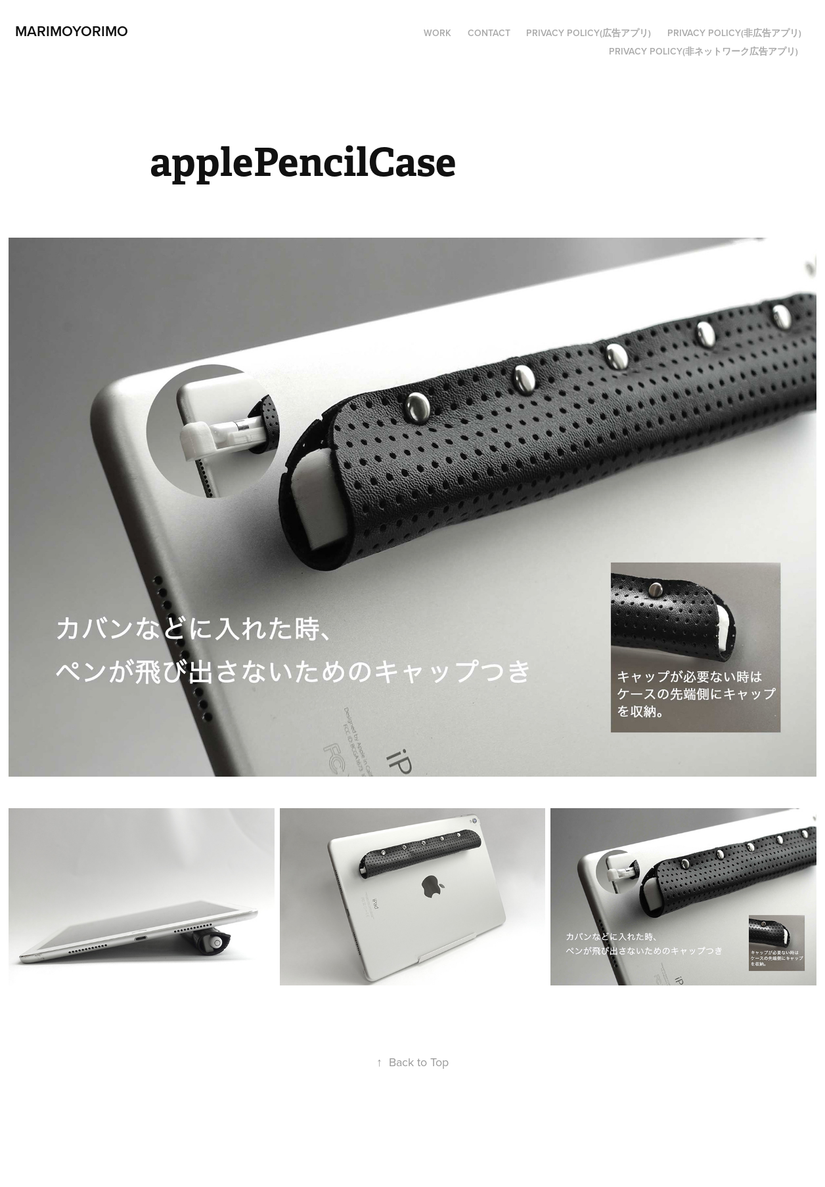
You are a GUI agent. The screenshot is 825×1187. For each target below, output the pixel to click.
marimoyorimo (71, 30)
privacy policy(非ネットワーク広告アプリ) (703, 51)
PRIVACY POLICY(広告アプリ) (588, 32)
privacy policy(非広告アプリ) (734, 32)
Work (437, 32)
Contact (489, 32)
